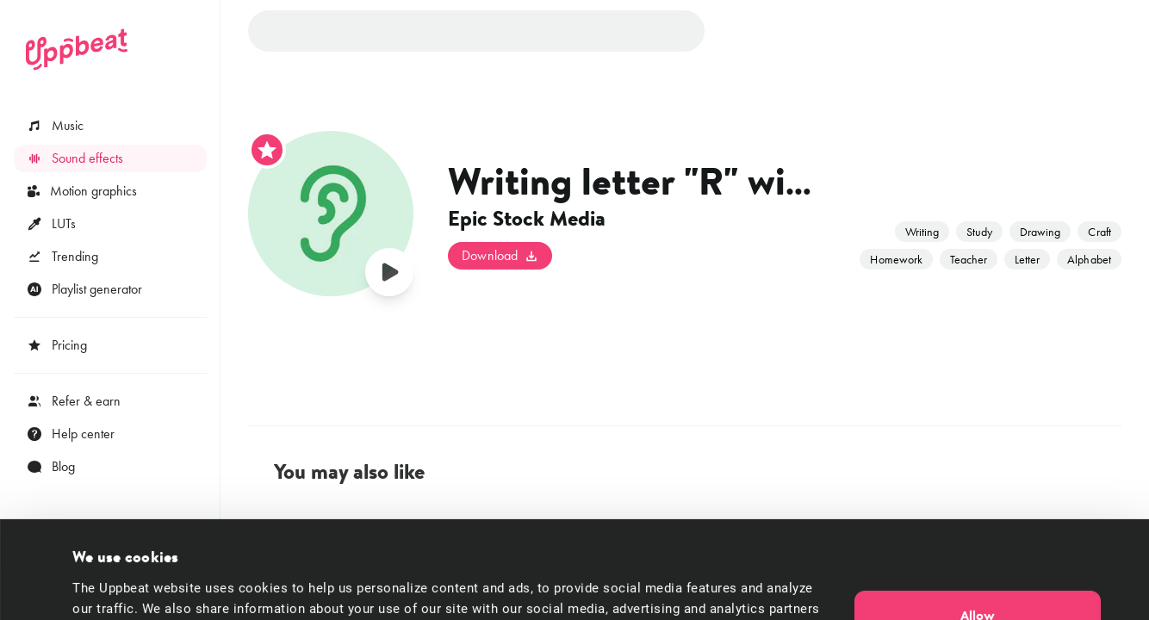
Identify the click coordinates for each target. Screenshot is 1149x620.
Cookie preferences (128, 586)
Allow (977, 523)
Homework (896, 259)
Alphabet (1088, 259)
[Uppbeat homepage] (76, 49)
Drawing (1040, 231)
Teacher (968, 259)
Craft (1099, 231)
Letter (1027, 259)
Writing (922, 231)
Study (979, 231)
